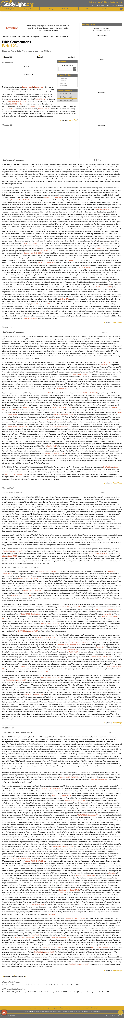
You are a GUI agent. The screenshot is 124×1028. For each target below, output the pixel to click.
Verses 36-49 (7, 728)
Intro (7, 62)
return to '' (69, 120)
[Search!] (74, 69)
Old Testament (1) (66, 97)
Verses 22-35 (7, 488)
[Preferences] (121, 8)
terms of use (31, 1008)
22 (8, 57)
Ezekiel (65, 36)
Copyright (63, 83)
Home (5, 36)
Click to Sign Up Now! (111, 2)
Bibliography (63, 85)
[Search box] (65, 69)
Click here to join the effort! (48, 30)
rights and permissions (61, 1008)
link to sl (94, 1008)
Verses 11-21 (7, 327)
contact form (96, 1011)
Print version (63, 78)
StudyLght (14, 4)
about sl (85, 1008)
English (36, 36)
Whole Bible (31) (65, 94)
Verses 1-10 (7, 125)
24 (72, 57)
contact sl (76, 1008)
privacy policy (44, 1008)
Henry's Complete (50, 36)
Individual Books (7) (66, 100)
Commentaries (21, 36)
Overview (63, 81)
